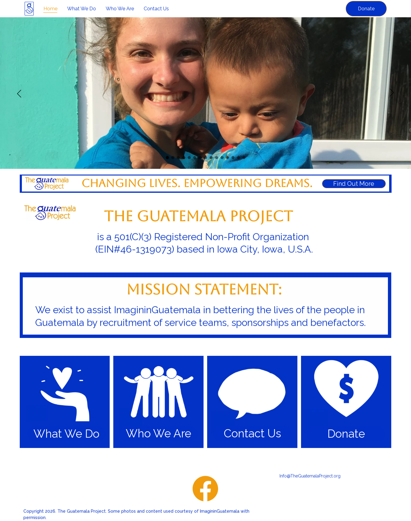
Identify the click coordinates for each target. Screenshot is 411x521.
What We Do (81, 9)
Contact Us (156, 9)
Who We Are (120, 9)
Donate (366, 9)
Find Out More (353, 184)
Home (50, 9)
